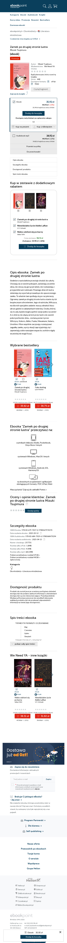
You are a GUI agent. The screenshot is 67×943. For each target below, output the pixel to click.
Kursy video (15, 20)
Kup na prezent (22, 127)
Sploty (38, 901)
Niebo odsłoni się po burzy (30, 232)
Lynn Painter (39, 389)
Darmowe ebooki (17, 25)
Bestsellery (45, 20)
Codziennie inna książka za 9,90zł (24, 39)
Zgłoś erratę (15, 560)
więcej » (37, 789)
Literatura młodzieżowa (32, 571)
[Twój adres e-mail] (25, 779)
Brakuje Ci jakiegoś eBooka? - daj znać (26, 798)
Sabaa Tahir (21, 234)
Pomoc (43, 489)
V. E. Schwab (21, 228)
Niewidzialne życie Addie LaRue (32, 225)
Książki (42, 15)
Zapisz (48, 779)
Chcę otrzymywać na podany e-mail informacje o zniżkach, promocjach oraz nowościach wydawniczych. (27, 786)
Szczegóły (20, 165)
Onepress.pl (40, 886)
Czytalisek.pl (23, 901)
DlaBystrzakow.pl (24, 893)
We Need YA (49, 66)
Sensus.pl (21, 889)
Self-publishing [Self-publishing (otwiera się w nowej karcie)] (33, 831)
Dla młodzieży (15, 571)
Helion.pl (21, 886)
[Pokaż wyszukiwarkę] (45, 6)
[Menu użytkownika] (50, 6)
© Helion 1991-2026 (17, 920)
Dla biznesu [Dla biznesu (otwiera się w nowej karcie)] (34, 826)
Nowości (35, 20)
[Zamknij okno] (60, 932)
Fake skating (40, 387)
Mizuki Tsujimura (44, 64)
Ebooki (23, 15)
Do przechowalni (33, 152)
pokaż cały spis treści (25, 644)
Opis (18, 160)
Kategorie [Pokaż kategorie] (14, 15)
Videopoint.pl (23, 897)
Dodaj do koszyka (33, 113)
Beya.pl (39, 897)
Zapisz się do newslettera (27, 767)
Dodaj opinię (33, 510)
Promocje (26, 20)
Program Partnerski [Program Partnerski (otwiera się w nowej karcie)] (33, 820)
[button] (52, 364)
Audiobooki (33, 15)
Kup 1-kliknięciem (44, 127)
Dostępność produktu (22, 169)
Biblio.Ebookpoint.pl (25, 905)
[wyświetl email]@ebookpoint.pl (40, 926)
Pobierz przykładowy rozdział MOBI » (25, 557)
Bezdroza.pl (40, 893)
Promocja (15, 58)
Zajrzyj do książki (17, 94)
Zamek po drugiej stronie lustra (22, 388)
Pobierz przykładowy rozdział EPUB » (25, 555)
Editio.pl (39, 889)
